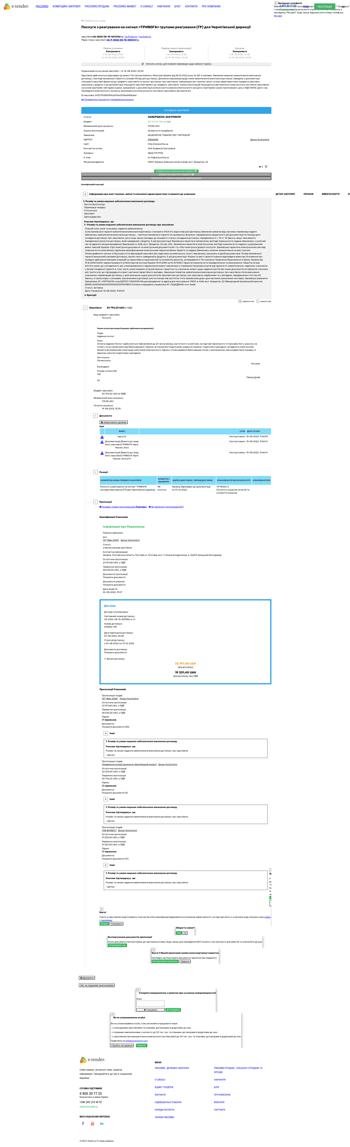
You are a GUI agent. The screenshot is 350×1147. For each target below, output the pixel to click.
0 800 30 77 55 (288, 5)
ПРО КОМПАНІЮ (222, 1095)
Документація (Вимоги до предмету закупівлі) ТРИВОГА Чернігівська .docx (121, 444)
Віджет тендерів (164, 1088)
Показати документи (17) (115, 858)
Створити (173, 1011)
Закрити (185, 961)
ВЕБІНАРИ (219, 1103)
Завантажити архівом (113, 422)
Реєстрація (325, 6)
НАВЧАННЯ (220, 1080)
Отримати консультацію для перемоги (176, 171)
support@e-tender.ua (88, 1107)
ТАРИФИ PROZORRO (164, 1118)
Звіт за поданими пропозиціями (96, 985)
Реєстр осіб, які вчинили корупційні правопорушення (176, 178)
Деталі (110, 755)
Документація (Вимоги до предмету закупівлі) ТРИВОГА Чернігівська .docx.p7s (121, 455)
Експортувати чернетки (165, 961)
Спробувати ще (117, 945)
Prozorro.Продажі (97, 6)
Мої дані (278, 16)
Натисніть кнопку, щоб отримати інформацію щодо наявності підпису (176, 64)
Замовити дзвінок (288, 9)
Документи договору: (116, 649)
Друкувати (87, 977)
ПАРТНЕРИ (219, 1110)
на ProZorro (131, 36)
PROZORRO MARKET (125, 6)
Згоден (104, 923)
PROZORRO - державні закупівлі (172, 1069)
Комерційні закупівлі (66, 6)
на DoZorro (145, 36)
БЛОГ (217, 1088)
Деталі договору (114, 659)
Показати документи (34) (115, 727)
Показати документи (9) (115, 793)
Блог (177, 6)
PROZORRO (42, 6)
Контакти (191, 6)
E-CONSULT (147, 6)
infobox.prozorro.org (137, 1042)
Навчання (163, 6)
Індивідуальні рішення (168, 1103)
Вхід (306, 6)
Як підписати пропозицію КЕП (166, 507)
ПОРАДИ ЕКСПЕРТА (164, 1110)
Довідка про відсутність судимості (176, 174)
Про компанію (211, 6)
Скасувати (116, 923)
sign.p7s (121, 436)
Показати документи (114, 577)
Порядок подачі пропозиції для (123, 507)
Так (179, 933)
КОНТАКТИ (160, 1095)
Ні (185, 933)
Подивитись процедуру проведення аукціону (107, 99)
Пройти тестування (122, 1046)
